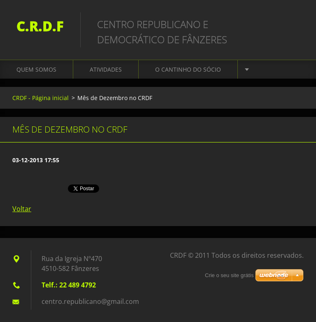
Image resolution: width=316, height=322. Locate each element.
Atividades (106, 69)
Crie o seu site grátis (229, 275)
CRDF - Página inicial (40, 98)
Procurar (295, 23)
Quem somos (36, 69)
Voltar (21, 208)
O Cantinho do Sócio (188, 69)
